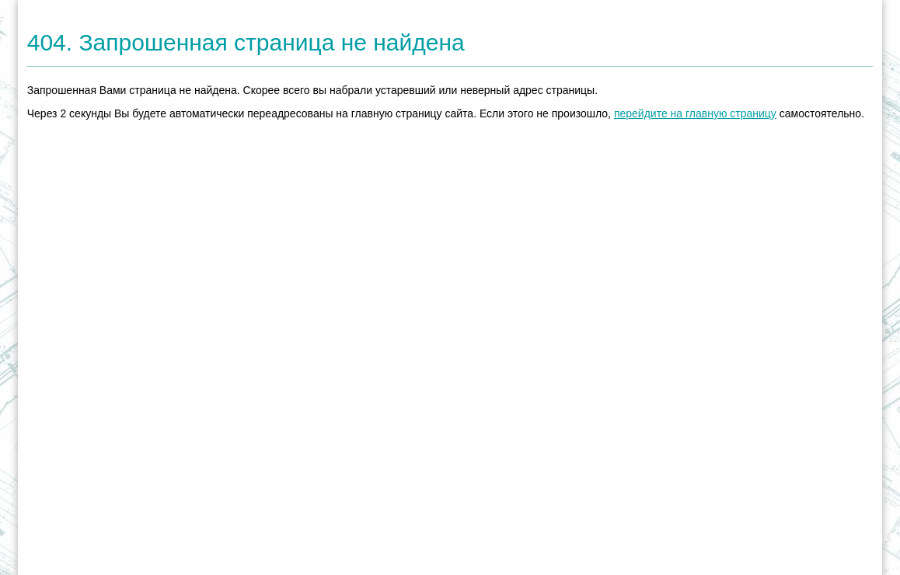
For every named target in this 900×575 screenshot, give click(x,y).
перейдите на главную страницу (695, 113)
